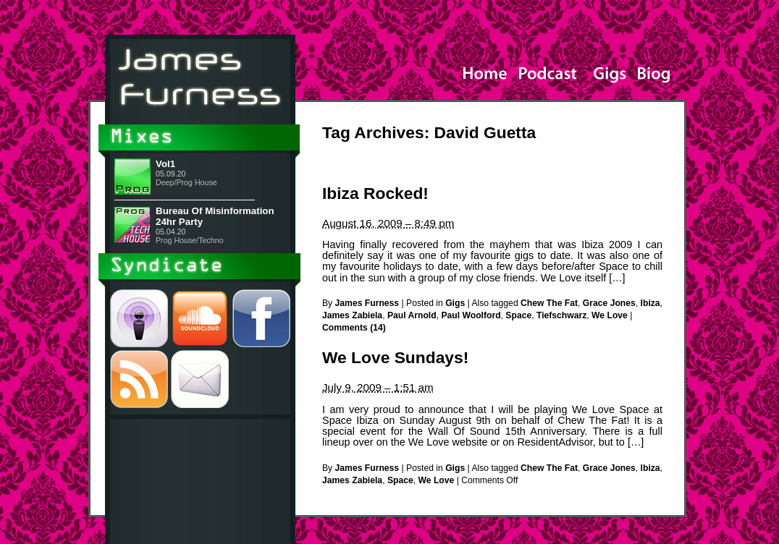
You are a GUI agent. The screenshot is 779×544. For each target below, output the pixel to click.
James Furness (367, 303)
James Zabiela (352, 315)
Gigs (455, 303)
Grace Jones (609, 303)
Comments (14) (354, 328)
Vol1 (165, 163)
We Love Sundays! (395, 357)
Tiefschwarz (561, 315)
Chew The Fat (549, 303)
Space (518, 315)
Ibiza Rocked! (375, 193)
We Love (609, 315)
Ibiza (650, 303)
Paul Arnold (412, 315)
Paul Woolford (470, 315)
